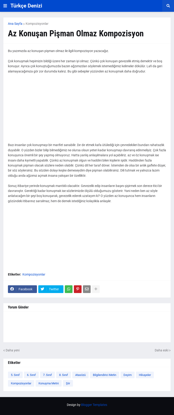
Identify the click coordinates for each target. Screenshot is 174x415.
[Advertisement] (87, 110)
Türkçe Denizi (26, 6)
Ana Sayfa (15, 23)
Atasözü (80, 375)
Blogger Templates (94, 405)
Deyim (127, 375)
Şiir (68, 383)
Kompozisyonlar (37, 23)
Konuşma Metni (49, 383)
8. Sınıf (63, 375)
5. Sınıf (15, 375)
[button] (5, 6)
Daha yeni (12, 350)
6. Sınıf (31, 375)
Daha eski (161, 350)
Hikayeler (145, 375)
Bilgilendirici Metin (104, 375)
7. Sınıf (47, 375)
